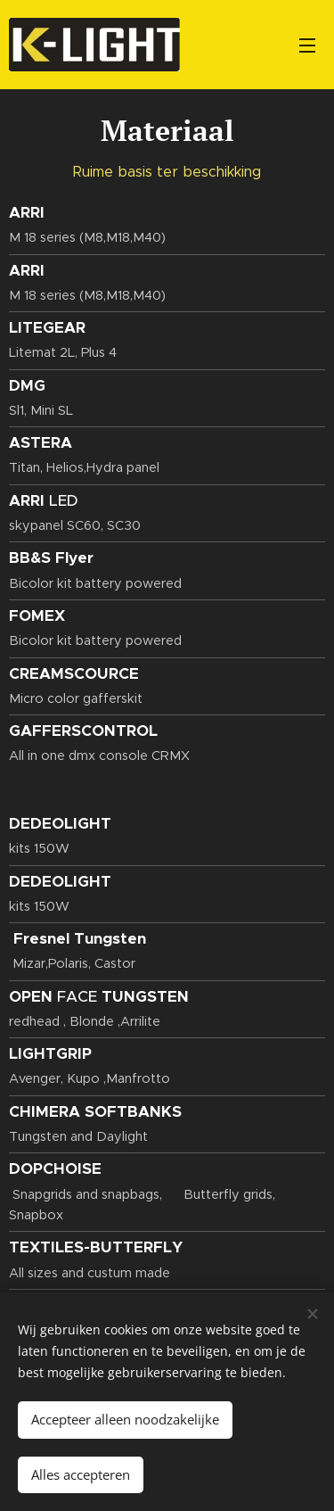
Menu (307, 45)
